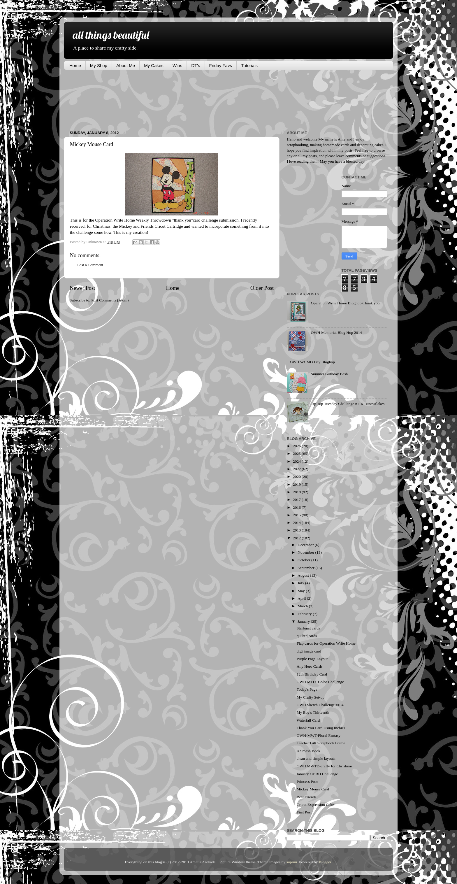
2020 (297, 476)
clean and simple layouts (316, 758)
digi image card (309, 651)
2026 (297, 446)
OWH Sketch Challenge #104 (320, 705)
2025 (297, 453)
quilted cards (307, 636)
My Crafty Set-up (310, 697)
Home (75, 65)
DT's (195, 65)
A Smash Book (308, 751)
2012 (297, 538)
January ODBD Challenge (317, 774)
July (301, 583)
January (304, 621)
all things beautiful (111, 34)
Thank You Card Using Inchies (321, 728)
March (303, 606)
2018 (297, 492)
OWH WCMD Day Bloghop (312, 362)
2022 (297, 469)
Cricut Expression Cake (315, 804)
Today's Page (307, 689)
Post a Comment (90, 265)
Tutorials (249, 65)
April (302, 598)
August (304, 575)
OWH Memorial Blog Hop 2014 (336, 332)
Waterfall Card (308, 720)
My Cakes (154, 65)
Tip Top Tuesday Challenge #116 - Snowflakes (347, 403)
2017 (297, 499)
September (306, 568)
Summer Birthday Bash (329, 374)
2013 (297, 530)
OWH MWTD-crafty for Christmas (325, 766)
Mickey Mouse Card (313, 789)
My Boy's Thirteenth (313, 712)
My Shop (98, 65)
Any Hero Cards (309, 666)
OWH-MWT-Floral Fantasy (319, 735)
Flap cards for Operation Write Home (326, 643)
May (302, 591)
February (305, 614)
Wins (177, 65)
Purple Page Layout (312, 659)
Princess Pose (307, 781)
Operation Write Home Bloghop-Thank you (345, 303)
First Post (304, 812)
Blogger (325, 862)
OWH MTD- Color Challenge (320, 682)
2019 (297, 484)
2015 (297, 515)
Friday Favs (220, 65)
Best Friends (307, 797)
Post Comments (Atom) (110, 300)
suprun (291, 862)
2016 (297, 507)
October (304, 560)
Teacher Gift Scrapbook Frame (321, 743)
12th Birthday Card (312, 674)
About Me (125, 65)
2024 (297, 461)
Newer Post (82, 288)
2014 (297, 522)
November (306, 552)
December (306, 545)
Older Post (262, 288)
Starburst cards (308, 628)
